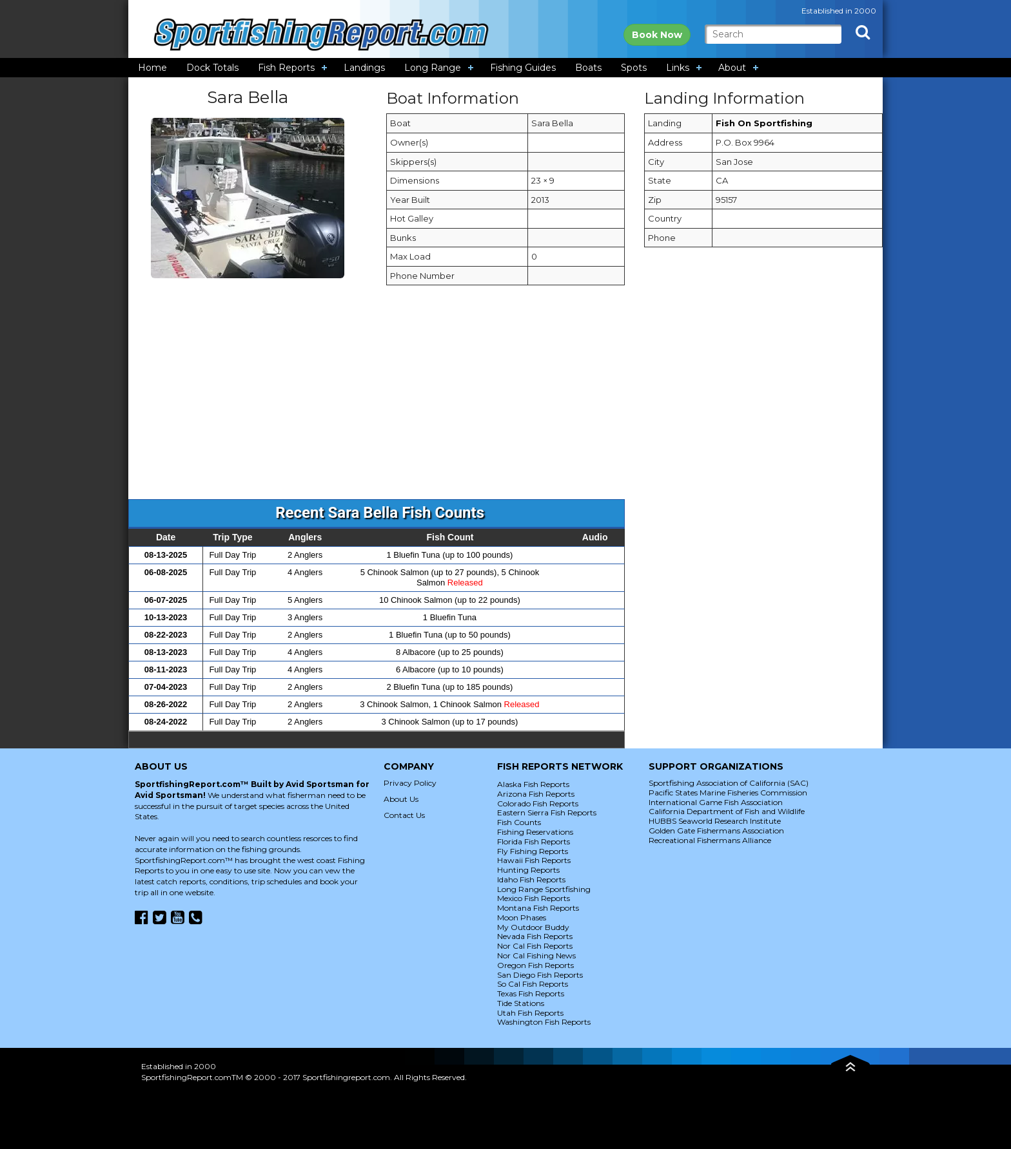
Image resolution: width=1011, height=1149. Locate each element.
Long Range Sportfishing (544, 889)
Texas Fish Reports (530, 993)
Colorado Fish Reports (537, 803)
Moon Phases (521, 917)
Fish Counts (519, 822)
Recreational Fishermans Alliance (710, 840)
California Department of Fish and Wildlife (727, 811)
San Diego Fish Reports (540, 975)
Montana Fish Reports (538, 908)
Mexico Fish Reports (533, 898)
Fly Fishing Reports (532, 851)
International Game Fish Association (716, 802)
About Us (401, 799)
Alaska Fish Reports (533, 784)
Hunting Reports (528, 870)
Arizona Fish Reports (535, 794)
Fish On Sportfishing (764, 123)
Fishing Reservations (535, 832)
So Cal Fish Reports (532, 984)
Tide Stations (520, 1003)
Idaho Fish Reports (531, 879)
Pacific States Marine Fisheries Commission (728, 792)
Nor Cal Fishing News (536, 955)
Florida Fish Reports (533, 841)
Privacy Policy (410, 783)
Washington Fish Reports (544, 1022)
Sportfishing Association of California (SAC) (729, 783)
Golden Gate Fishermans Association (716, 830)
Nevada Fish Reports (535, 936)
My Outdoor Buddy (533, 927)
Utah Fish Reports (530, 1013)
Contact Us (404, 815)
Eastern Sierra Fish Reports (546, 812)
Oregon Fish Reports (535, 965)
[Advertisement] (505, 399)
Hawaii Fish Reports (534, 860)
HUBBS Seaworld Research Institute (715, 821)
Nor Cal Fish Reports (535, 946)
